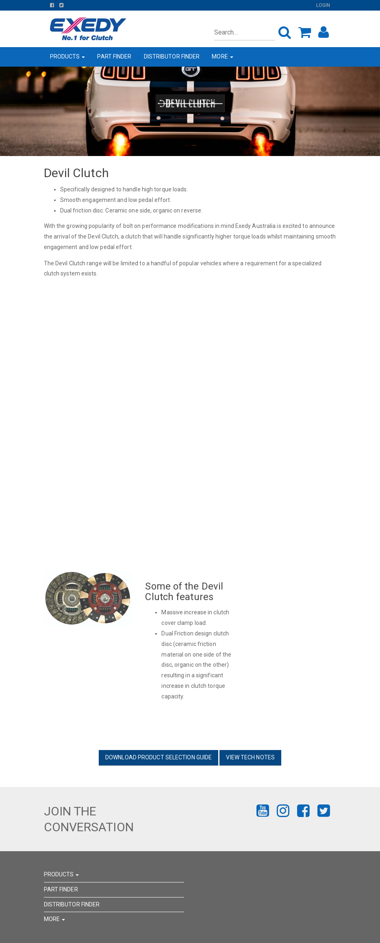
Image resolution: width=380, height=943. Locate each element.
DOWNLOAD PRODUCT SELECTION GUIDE (158, 757)
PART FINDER (114, 56)
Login (323, 5)
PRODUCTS (67, 56)
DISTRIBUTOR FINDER (172, 56)
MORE (222, 56)
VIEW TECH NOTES (250, 757)
